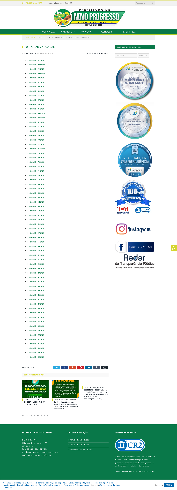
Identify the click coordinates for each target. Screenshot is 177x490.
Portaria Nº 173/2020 (35, 162)
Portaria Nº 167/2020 (35, 188)
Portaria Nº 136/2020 (35, 321)
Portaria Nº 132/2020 (35, 339)
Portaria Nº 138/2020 (35, 313)
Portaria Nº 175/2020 (35, 153)
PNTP (125, 471)
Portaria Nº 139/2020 (35, 308)
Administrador (31, 53)
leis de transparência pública (125, 466)
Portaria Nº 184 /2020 (36, 113)
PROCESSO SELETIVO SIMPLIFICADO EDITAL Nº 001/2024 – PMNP (34, 402)
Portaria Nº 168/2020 (35, 184)
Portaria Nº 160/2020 (35, 219)
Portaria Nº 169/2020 (35, 180)
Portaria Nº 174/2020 (35, 157)
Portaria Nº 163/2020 (35, 206)
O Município (66, 32)
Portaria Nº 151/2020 (35, 259)
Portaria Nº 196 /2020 (36, 64)
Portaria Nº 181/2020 (35, 126)
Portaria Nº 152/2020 (35, 255)
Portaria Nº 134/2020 (35, 330)
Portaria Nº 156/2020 (35, 237)
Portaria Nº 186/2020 (35, 104)
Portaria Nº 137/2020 (35, 317)
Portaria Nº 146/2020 (35, 282)
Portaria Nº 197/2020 (35, 60)
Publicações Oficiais (101, 53)
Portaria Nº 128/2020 (35, 357)
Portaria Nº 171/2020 (35, 171)
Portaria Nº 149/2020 (35, 268)
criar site (129, 457)
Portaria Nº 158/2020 (35, 228)
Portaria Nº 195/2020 (35, 69)
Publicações (106, 32)
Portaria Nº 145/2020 (35, 286)
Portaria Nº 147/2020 (35, 277)
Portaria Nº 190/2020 (35, 86)
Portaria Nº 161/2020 (35, 215)
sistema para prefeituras (145, 457)
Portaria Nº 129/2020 (35, 352)
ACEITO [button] (169, 485)
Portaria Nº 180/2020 (35, 131)
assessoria (131, 460)
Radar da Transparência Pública (142, 471)
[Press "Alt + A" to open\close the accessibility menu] (174, 248)
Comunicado (73, 450)
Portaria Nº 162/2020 (35, 211)
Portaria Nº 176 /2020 (36, 149)
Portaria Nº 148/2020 (35, 273)
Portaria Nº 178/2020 (35, 140)
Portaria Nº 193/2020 (35, 78)
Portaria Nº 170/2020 (35, 175)
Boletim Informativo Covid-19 (60, 3)
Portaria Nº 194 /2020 (36, 73)
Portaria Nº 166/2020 (35, 193)
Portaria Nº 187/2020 (35, 100)
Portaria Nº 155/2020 (35, 242)
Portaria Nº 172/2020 (35, 166)
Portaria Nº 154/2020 (35, 246)
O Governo (86, 32)
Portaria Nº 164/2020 (35, 202)
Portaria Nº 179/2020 (35, 135)
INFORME (71, 440)
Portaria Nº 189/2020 (35, 91)
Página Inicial (48, 32)
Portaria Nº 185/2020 (35, 109)
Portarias (89, 53)
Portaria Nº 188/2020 (35, 95)
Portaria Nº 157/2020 (35, 233)
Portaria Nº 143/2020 (35, 295)
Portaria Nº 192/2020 (35, 82)
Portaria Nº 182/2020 (35, 122)
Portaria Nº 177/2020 (35, 144)
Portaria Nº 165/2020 (35, 197)
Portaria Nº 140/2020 (35, 304)
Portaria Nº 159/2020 (35, 224)
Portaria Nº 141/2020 (35, 299)
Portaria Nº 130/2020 (35, 348)
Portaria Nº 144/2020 (35, 290)
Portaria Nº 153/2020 (35, 250)
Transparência (128, 32)
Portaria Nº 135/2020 (35, 326)
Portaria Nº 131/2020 (35, 344)
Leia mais (95, 485)
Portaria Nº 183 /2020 (36, 117)
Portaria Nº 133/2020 (35, 335)
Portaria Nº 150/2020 (35, 264)
